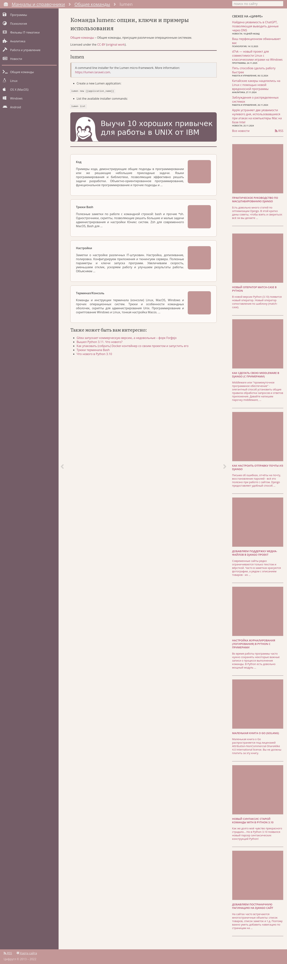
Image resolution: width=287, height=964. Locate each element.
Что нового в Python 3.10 (95, 355)
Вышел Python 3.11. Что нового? (100, 343)
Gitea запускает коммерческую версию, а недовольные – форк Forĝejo (128, 339)
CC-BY (101, 47)
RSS (279, 130)
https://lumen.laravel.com (92, 74)
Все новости (240, 130)
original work (116, 47)
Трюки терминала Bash (94, 351)
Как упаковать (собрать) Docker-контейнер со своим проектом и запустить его (133, 347)
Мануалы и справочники (38, 4)
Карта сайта (26, 952)
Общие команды (92, 4)
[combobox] (257, 3)
